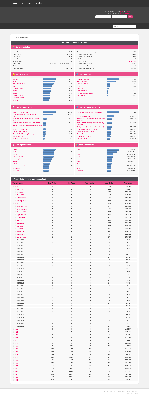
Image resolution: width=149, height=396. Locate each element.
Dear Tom (80, 88)
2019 (16, 343)
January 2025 (21, 237)
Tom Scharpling (18, 156)
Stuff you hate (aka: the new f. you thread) (26, 123)
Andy (14, 81)
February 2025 (21, 234)
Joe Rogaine (17, 159)
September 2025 (22, 215)
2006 (16, 380)
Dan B (79, 161)
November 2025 (22, 209)
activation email (125, 13)
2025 (16, 203)
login (121, 11)
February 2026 (21, 198)
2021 (16, 338)
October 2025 (21, 212)
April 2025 (20, 229)
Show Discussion (82, 81)
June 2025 (20, 223)
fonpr (14, 86)
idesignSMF (135, 391)
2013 (16, 360)
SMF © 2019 (113, 391)
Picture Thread (18, 136)
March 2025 (20, 232)
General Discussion (83, 79)
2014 (16, 357)
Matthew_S (16, 170)
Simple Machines (122, 391)
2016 (16, 352)
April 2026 (20, 192)
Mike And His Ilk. (82, 91)
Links (78, 86)
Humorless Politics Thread (21, 129)
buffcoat (15, 79)
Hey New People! (82, 84)
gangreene (132, 61)
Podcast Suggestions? (20, 138)
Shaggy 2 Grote (18, 88)
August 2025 (21, 217)
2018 (16, 346)
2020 (16, 340)
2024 (16, 329)
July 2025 (20, 220)
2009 (16, 371)
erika (78, 159)
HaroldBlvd (16, 168)
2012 (16, 363)
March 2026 (20, 195)
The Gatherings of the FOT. (85, 93)
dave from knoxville (19, 84)
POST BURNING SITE (20, 112)
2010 (16, 369)
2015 (16, 354)
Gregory (79, 166)
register (127, 11)
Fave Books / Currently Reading (23, 134)
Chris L (15, 100)
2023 (16, 332)
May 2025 (20, 226)
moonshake (80, 163)
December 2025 (22, 206)
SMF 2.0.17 (106, 391)
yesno (15, 93)
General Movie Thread (20, 132)
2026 (16, 186)
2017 (16, 349)
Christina (80, 170)
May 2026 (20, 189)
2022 (16, 335)
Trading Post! (81, 95)
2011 (16, 366)
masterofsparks (18, 95)
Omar (15, 161)
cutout (15, 163)
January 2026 (21, 201)
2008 (16, 374)
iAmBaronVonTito (18, 98)
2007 (16, 377)
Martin (15, 91)
